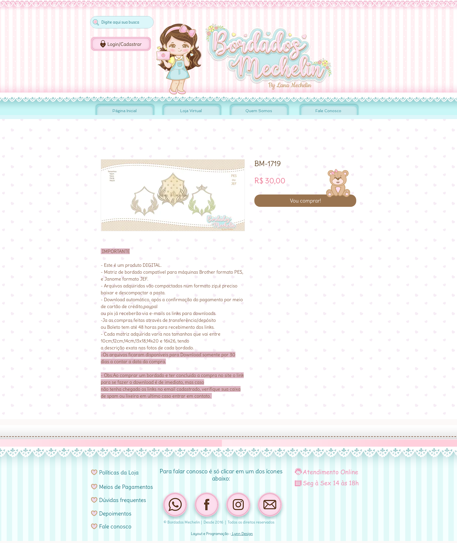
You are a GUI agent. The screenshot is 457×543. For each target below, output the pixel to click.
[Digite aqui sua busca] (121, 22)
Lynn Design (242, 533)
